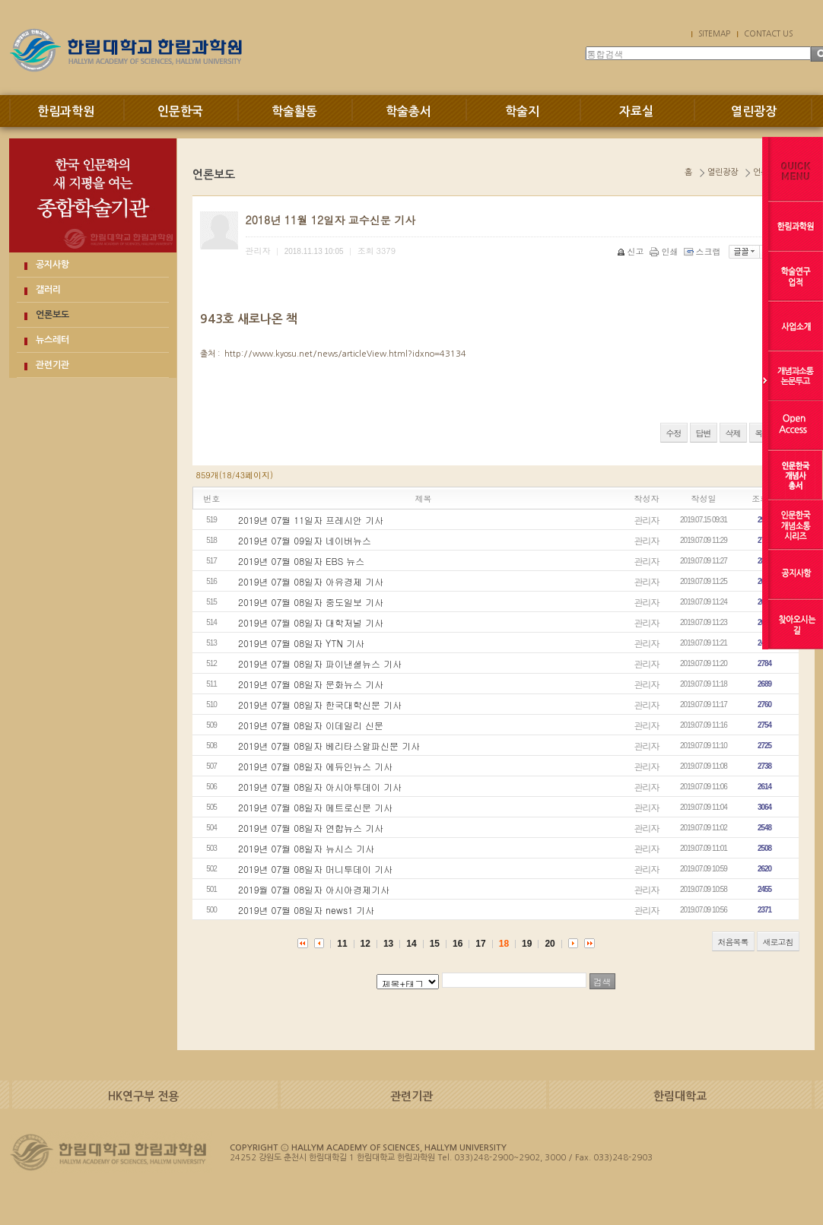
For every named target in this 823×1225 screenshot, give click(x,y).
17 (480, 943)
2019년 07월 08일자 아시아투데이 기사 (320, 786)
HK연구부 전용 (143, 1096)
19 (527, 943)
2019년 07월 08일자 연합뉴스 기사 (310, 827)
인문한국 (180, 111)
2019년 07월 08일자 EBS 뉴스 (301, 560)
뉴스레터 (52, 339)
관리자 (646, 519)
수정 (674, 433)
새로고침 (778, 941)
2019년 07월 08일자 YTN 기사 (301, 642)
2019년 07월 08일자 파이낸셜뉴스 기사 (320, 663)
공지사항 (52, 264)
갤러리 (48, 289)
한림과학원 (65, 111)
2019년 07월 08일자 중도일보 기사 (310, 601)
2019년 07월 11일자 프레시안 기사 (310, 519)
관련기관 (52, 365)
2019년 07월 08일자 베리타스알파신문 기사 (329, 745)
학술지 (522, 111)
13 (388, 943)
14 (411, 943)
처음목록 (733, 941)
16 (457, 943)
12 (365, 943)
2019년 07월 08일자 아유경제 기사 (310, 581)
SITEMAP (714, 33)
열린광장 (754, 111)
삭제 (733, 433)
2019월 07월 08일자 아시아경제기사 (313, 889)
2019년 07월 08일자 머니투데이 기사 (315, 868)
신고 (631, 251)
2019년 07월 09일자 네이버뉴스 (304, 540)
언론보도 (52, 314)
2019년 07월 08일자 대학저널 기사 (310, 622)
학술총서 (408, 111)
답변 (703, 433)
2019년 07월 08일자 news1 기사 (306, 909)
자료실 (636, 111)
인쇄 (665, 251)
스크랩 (703, 251)
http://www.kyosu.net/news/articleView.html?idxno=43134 (345, 354)
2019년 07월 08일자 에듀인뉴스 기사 (315, 766)
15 (435, 943)
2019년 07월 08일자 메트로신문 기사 (315, 807)
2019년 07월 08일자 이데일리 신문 (310, 725)
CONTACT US (768, 33)
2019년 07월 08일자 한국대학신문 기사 (320, 704)
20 (549, 943)
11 (342, 943)
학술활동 (294, 111)
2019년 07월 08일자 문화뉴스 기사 (310, 684)
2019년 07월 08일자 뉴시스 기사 (306, 848)
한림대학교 (680, 1096)
